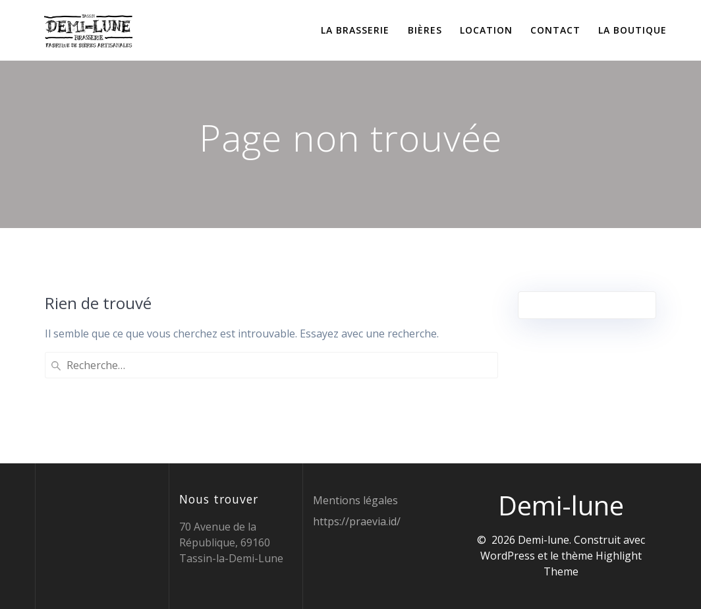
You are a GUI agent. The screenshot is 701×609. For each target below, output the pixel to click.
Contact (555, 30)
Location (486, 30)
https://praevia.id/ (357, 521)
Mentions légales (355, 500)
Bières (425, 30)
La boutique (632, 30)
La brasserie (355, 30)
